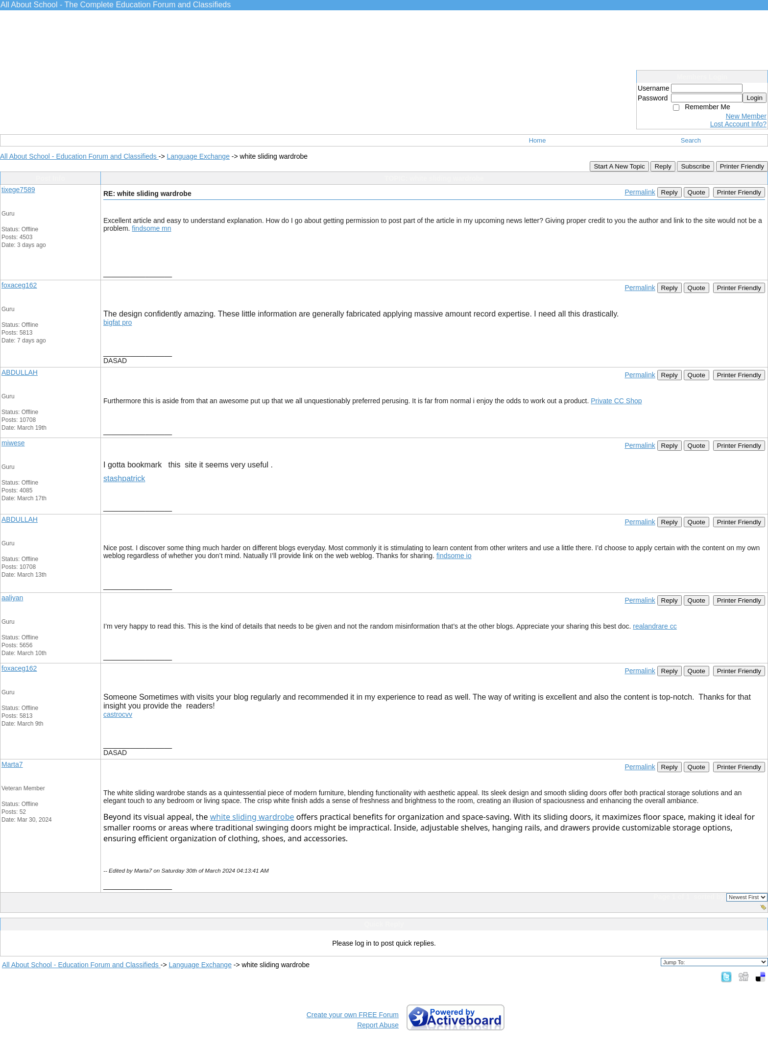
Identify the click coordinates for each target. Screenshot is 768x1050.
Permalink (639, 192)
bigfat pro (117, 322)
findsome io (454, 556)
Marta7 (12, 764)
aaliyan (12, 598)
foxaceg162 (19, 285)
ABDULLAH (19, 372)
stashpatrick (124, 478)
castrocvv (117, 714)
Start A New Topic (619, 166)
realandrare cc (655, 626)
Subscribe (695, 166)
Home (537, 140)
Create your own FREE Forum (353, 1015)
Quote (696, 192)
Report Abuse (378, 1025)
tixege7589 (18, 190)
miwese (12, 443)
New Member (746, 116)
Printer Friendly (742, 166)
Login (754, 97)
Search (691, 140)
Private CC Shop (616, 401)
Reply (662, 166)
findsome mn (151, 228)
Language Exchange (198, 156)
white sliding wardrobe (252, 816)
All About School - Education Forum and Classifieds (79, 156)
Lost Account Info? (738, 124)
